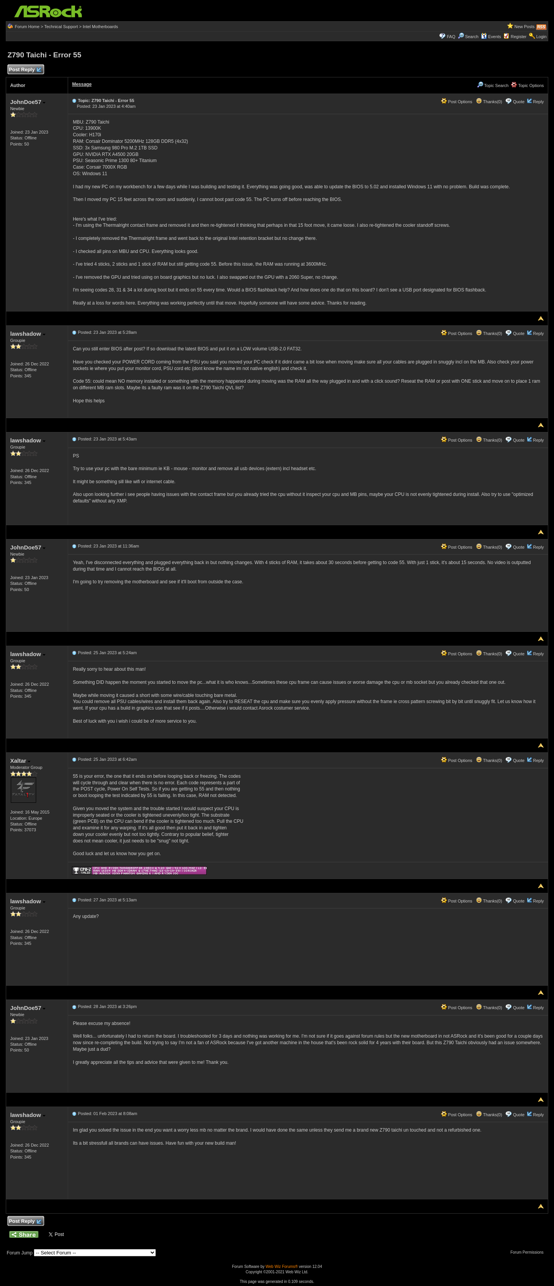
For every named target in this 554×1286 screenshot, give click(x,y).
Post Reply (24, 70)
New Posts (524, 26)
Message (82, 84)
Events (491, 36)
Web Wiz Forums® (281, 1266)
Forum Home (27, 26)
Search (472, 36)
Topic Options (527, 85)
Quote (518, 101)
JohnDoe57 (27, 102)
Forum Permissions (529, 1252)
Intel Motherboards (100, 26)
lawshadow (27, 333)
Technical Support (61, 26)
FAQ (451, 36)
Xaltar (20, 760)
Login (541, 36)
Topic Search (493, 85)
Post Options (456, 101)
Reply (538, 101)
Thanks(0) (489, 101)
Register (519, 36)
